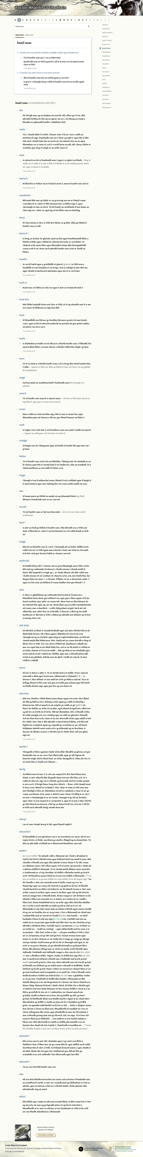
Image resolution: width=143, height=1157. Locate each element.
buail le (103, 36)
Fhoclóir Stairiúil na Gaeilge (31, 1148)
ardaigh (23, 440)
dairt (21, 590)
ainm (21, 358)
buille (22, 338)
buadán (23, 259)
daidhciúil (24, 560)
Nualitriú (19, 35)
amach (22, 393)
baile (21, 155)
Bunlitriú (29, 35)
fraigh (22, 475)
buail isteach (105, 32)
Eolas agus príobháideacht (14, 1151)
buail (21, 315)
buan (102, 67)
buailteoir (104, 59)
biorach (23, 233)
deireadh (24, 1036)
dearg (23, 819)
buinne (104, 95)
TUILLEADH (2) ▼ (30, 88)
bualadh (104, 63)
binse (22, 217)
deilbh (23, 850)
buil (102, 79)
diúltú (22, 1096)
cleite (22, 129)
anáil (21, 425)
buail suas (104, 48)
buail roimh (105, 40)
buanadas (104, 75)
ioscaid (22, 507)
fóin (21, 491)
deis (21, 1074)
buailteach (105, 52)
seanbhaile (24, 195)
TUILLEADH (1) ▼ (29, 171)
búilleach (104, 87)
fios (21, 110)
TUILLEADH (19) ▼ (30, 68)
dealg (22, 769)
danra (22, 667)
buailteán (104, 55)
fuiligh (22, 541)
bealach (23, 178)
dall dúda (24, 625)
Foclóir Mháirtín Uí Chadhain (16, 1145)
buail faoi (24, 299)
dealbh (23, 746)
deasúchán (24, 831)
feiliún (22, 456)
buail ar (23, 282)
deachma (24, 693)
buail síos (104, 44)
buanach (104, 71)
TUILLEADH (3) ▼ (29, 331)
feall (22, 522)
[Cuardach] (53, 26)
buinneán (105, 103)
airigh (22, 377)
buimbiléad (105, 91)
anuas (22, 409)
